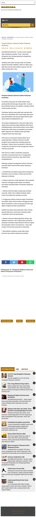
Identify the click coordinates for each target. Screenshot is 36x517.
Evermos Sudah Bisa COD (16, 457)
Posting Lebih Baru (7, 321)
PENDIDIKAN (28, 48)
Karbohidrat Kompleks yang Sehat (19, 422)
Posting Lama (30, 321)
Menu (5, 20)
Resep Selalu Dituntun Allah (17, 434)
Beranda (19, 321)
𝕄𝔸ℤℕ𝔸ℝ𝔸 (22, 511)
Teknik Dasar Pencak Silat (16, 468)
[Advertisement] (18, 14)
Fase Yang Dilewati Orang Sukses (18, 383)
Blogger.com (21, 513)
